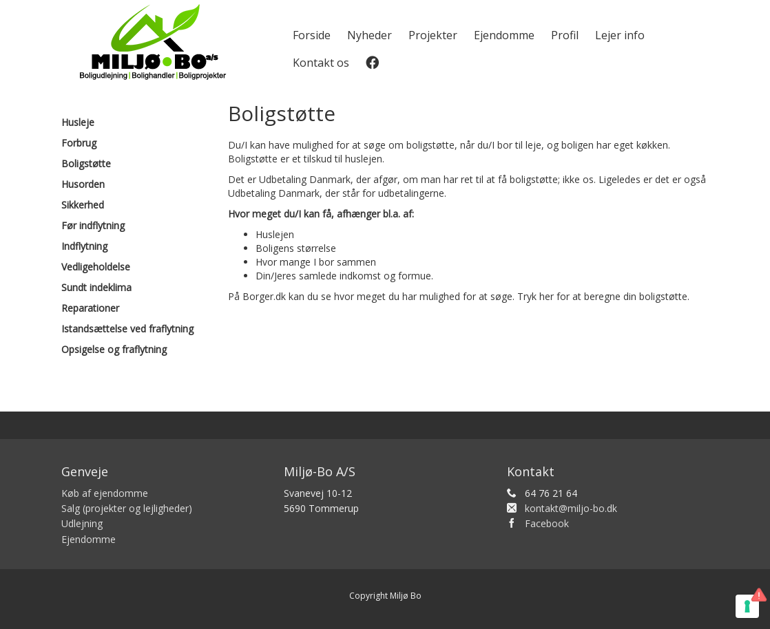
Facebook (547, 523)
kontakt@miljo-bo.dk (571, 508)
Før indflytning (93, 225)
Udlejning (82, 523)
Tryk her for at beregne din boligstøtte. (603, 296)
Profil (565, 35)
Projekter (432, 35)
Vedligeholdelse (95, 266)
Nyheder (369, 35)
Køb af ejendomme (104, 493)
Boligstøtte (86, 163)
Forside (312, 35)
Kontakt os (321, 62)
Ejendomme (504, 35)
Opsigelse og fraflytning (114, 349)
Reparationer (90, 307)
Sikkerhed (82, 204)
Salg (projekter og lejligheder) (126, 508)
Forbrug (78, 142)
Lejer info (620, 35)
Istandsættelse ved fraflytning (127, 328)
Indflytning (84, 246)
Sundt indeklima (96, 287)
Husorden (83, 184)
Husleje (77, 122)
